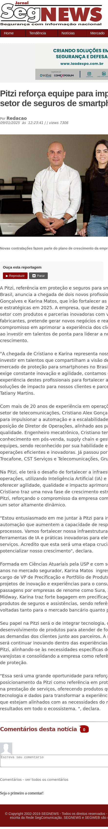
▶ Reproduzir (15, 276)
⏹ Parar (38, 276)
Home (9, 33)
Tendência (37, 33)
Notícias (68, 33)
